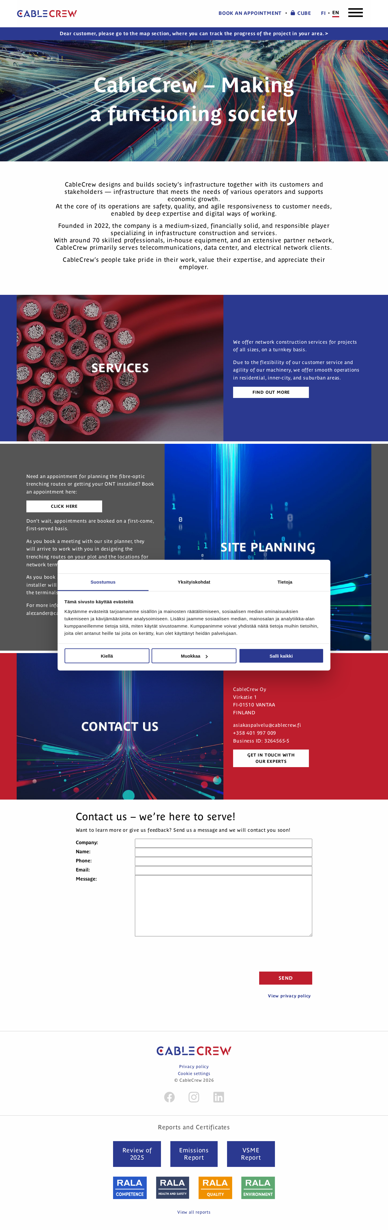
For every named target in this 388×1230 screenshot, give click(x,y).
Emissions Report (194, 1154)
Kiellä (107, 656)
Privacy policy (194, 1066)
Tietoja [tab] (285, 581)
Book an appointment (250, 13)
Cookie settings (194, 1073)
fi (323, 13)
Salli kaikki (281, 656)
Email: (83, 869)
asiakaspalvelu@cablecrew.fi (267, 725)
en (335, 12)
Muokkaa (194, 656)
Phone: (84, 860)
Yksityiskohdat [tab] (194, 581)
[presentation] (266, 953)
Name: (83, 851)
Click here (64, 506)
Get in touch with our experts (271, 758)
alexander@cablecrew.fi (54, 613)
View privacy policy (289, 995)
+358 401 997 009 (254, 733)
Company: (87, 842)
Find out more (271, 392)
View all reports (194, 1212)
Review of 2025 (137, 1154)
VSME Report (251, 1154)
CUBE (301, 13)
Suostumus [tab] (103, 581)
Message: (86, 878)
